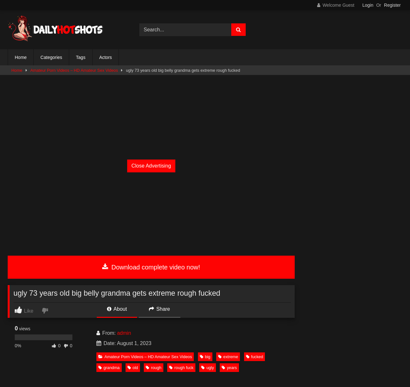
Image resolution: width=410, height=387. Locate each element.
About (117, 309)
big (205, 356)
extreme (228, 356)
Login (367, 5)
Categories (51, 57)
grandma (109, 367)
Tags (81, 57)
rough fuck (181, 367)
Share (159, 309)
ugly (207, 367)
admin (124, 333)
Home (21, 57)
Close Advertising (151, 166)
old (132, 367)
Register (392, 5)
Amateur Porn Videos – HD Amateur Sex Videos (74, 70)
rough (153, 367)
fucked (254, 356)
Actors (105, 57)
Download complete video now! (151, 267)
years (229, 367)
